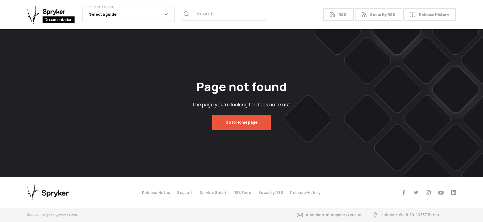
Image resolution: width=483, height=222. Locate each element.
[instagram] (428, 192)
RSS (338, 14)
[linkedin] (453, 192)
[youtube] (441, 192)
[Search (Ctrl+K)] (224, 14)
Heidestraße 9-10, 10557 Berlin (405, 215)
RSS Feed (242, 192)
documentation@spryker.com (330, 215)
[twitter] (416, 192)
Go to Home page (241, 122)
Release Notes (156, 192)
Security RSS (379, 14)
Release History (429, 14)
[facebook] (403, 192)
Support (185, 192)
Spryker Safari (213, 192)
